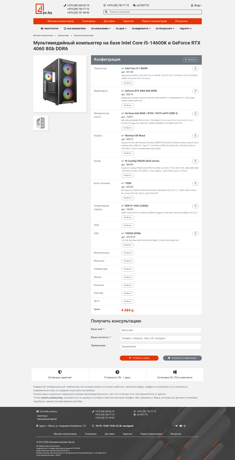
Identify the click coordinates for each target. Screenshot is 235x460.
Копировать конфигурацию (182, 358)
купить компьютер (52, 397)
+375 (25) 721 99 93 (76, 12)
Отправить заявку (139, 358)
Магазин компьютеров (61, 21)
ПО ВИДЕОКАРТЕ (141, 28)
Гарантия (128, 21)
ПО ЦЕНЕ (121, 28)
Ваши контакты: (101, 337)
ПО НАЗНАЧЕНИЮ (100, 28)
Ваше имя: (98, 329)
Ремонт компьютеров (154, 21)
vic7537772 (141, 5)
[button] (196, 5)
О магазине (88, 21)
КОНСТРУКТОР (50, 28)
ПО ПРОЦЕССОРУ (165, 28)
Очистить (190, 59)
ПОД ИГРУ (186, 28)
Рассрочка (181, 21)
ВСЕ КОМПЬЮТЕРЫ (75, 28)
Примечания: (98, 345)
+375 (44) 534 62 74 (76, 5)
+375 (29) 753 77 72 (76, 9)
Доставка (109, 21)
